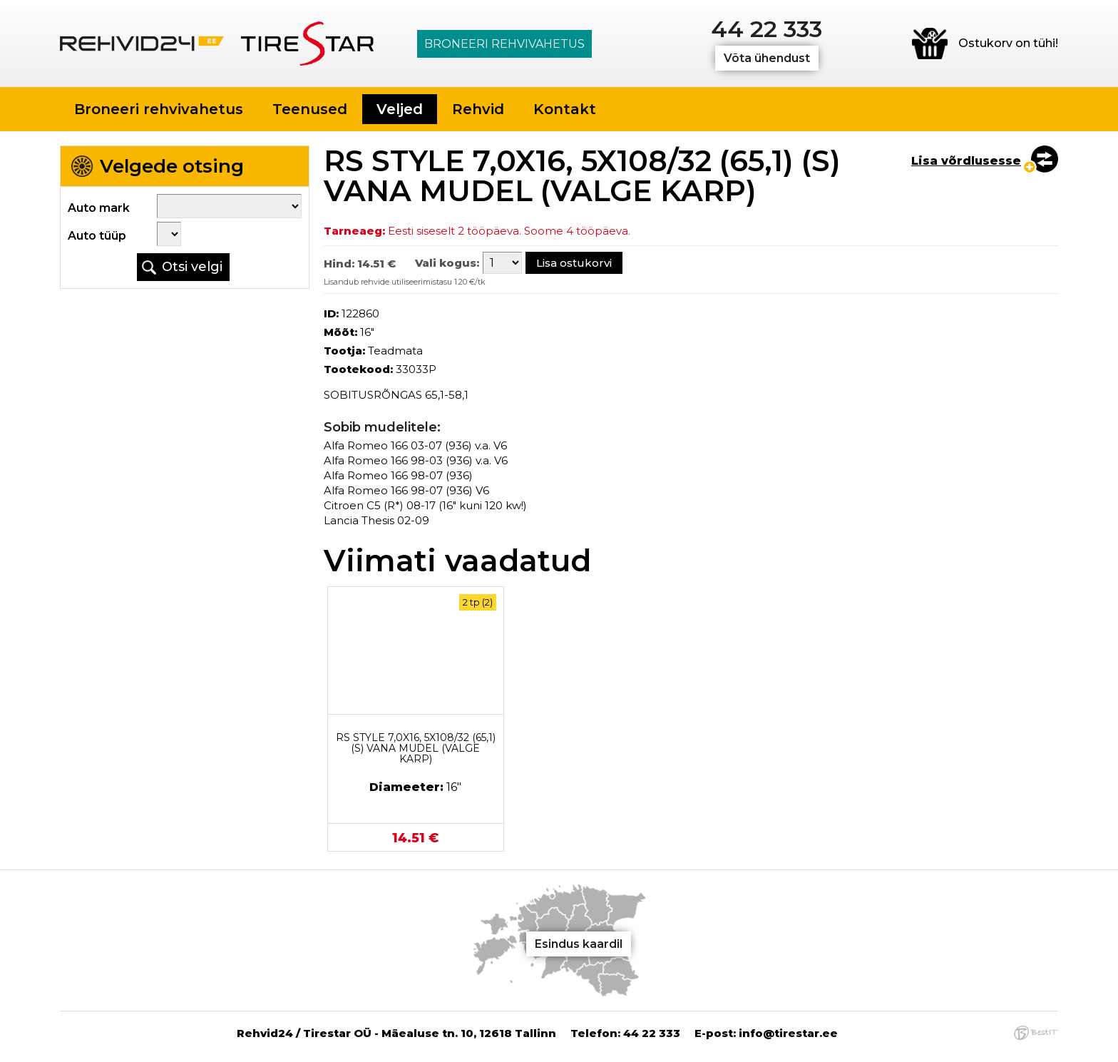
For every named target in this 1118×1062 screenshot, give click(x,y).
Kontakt (564, 109)
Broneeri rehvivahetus (504, 44)
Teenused (309, 109)
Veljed (399, 109)
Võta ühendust (767, 58)
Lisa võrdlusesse (966, 161)
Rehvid (478, 109)
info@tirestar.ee (788, 1033)
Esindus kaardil (578, 944)
